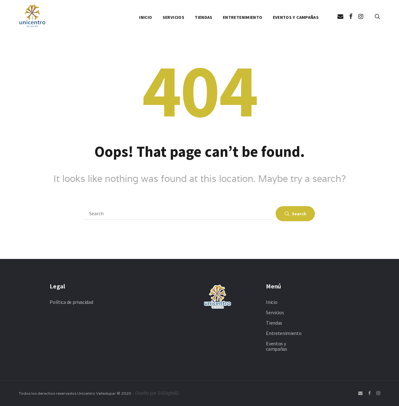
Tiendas (203, 17)
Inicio (145, 17)
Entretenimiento (242, 17)
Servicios (173, 17)
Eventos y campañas (296, 17)
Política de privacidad (71, 302)
